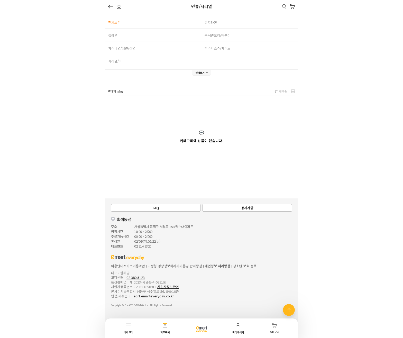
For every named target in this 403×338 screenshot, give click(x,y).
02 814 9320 (142, 246)
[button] (110, 7)
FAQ (156, 207)
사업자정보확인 (168, 286)
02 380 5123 (135, 277)
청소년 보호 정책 (245, 266)
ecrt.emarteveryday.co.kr (154, 296)
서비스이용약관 (134, 266)
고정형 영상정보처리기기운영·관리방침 (175, 266)
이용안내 (117, 266)
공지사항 (247, 207)
